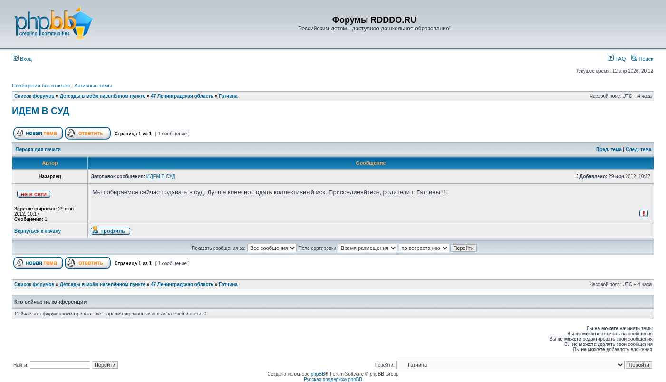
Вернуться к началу (37, 231)
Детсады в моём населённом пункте (102, 96)
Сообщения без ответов (41, 85)
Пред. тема (609, 149)
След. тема (638, 149)
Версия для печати (38, 149)
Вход (22, 59)
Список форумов (34, 96)
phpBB (318, 374)
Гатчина (228, 96)
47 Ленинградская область (182, 96)
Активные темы (93, 85)
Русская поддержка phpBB (333, 379)
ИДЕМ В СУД (40, 110)
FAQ (617, 59)
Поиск (642, 59)
